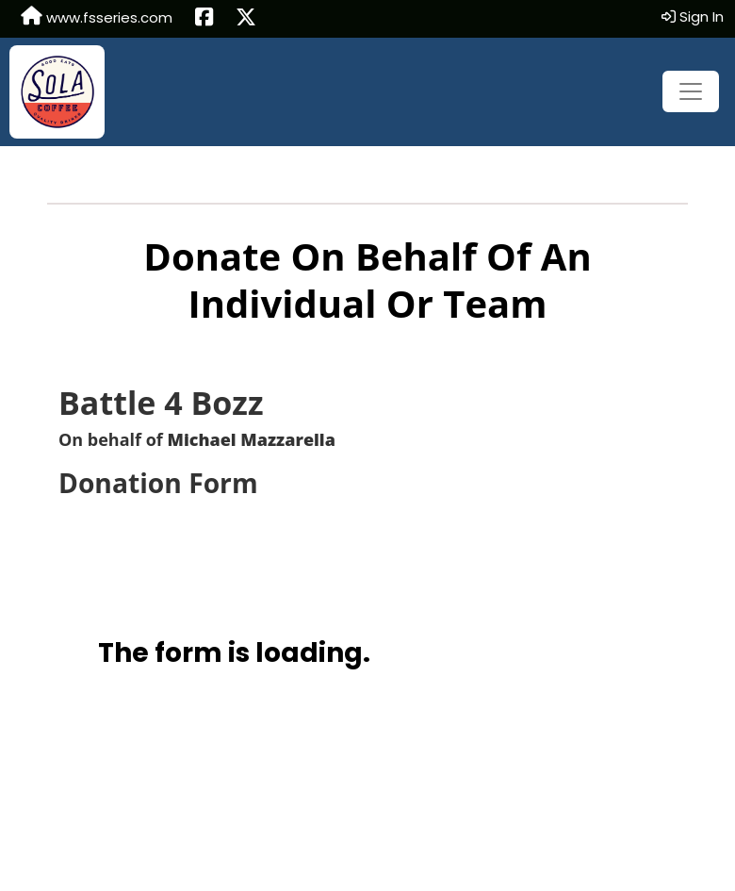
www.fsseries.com (96, 17)
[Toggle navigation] (690, 91)
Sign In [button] (693, 16)
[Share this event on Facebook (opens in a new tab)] (204, 19)
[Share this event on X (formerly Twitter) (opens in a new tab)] (246, 19)
